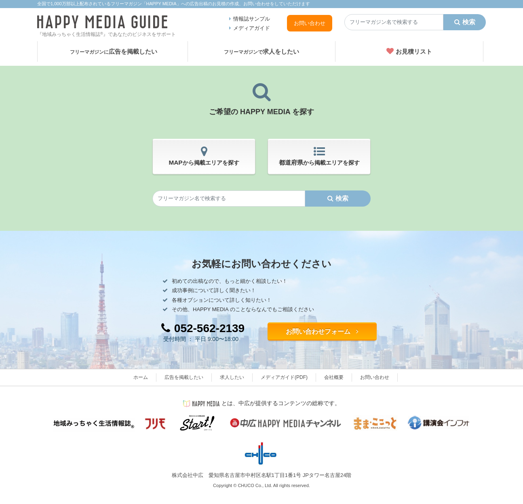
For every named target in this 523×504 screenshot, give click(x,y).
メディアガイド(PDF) (284, 377)
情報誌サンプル (251, 19)
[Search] (393, 22)
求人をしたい (261, 51)
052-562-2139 (203, 328)
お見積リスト (409, 51)
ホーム (140, 377)
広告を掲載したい (113, 51)
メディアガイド (251, 28)
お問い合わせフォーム (322, 331)
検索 (464, 22)
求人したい (232, 377)
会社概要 (334, 377)
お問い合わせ (309, 23)
